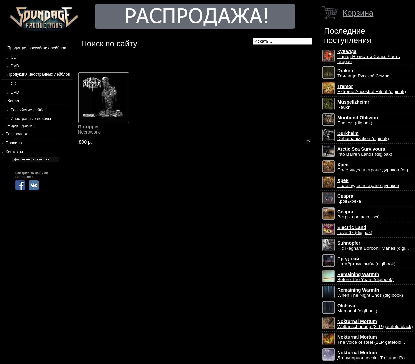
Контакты (14, 152)
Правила (14, 143)
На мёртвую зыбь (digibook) (366, 261)
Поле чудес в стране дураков (368, 183)
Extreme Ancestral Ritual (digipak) (371, 89)
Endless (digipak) (357, 120)
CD (13, 57)
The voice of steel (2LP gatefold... (371, 340)
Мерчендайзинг (21, 125)
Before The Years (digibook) (365, 277)
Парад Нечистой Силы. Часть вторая (368, 56)
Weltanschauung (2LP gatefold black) (375, 324)
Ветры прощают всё (358, 214)
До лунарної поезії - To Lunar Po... (373, 355)
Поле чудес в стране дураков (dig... (374, 167)
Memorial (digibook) (357, 308)
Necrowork (89, 129)
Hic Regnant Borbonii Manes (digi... (373, 246)
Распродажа (17, 134)
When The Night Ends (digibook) (370, 293)
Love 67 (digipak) (354, 230)
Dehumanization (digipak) (363, 136)
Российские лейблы (29, 110)
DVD (15, 66)
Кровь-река (349, 199)
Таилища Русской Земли (363, 73)
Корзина (358, 12)
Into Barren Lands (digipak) (364, 152)
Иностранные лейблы (31, 118)
